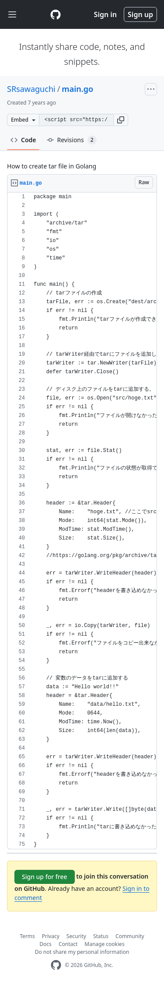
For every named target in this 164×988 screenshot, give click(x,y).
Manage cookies (104, 944)
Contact (68, 944)
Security (76, 936)
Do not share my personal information (82, 952)
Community (129, 936)
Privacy (50, 936)
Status (100, 936)
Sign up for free (44, 876)
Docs (45, 944)
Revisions (72, 140)
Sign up (140, 14)
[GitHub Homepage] (56, 965)
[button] (120, 120)
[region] (82, 521)
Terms (27, 936)
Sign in (105, 14)
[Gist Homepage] (55, 14)
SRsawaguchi (31, 89)
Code (23, 140)
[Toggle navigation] (12, 14)
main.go (77, 89)
